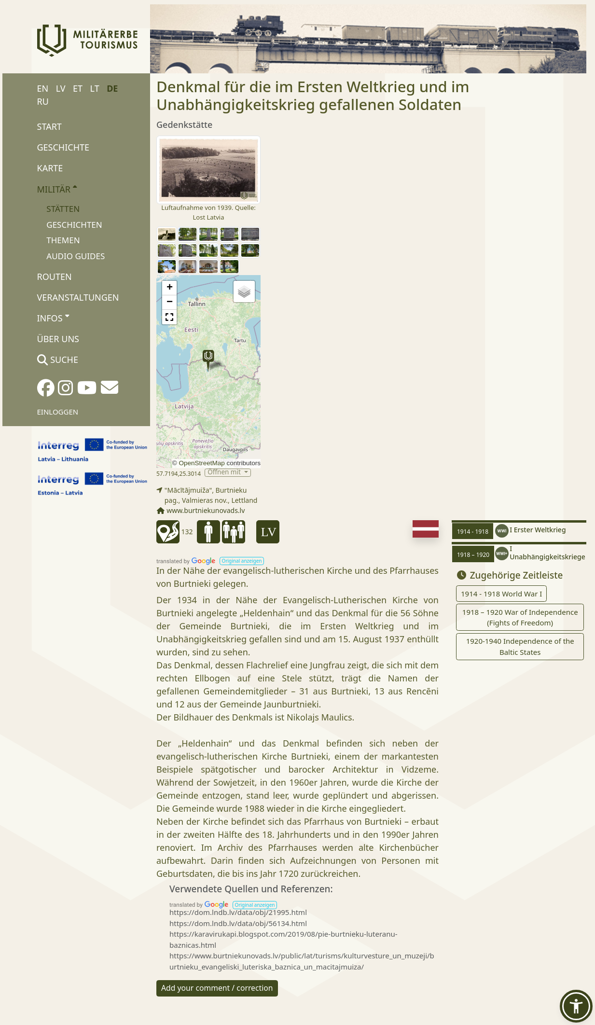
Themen (63, 240)
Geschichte (63, 147)
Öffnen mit (225, 473)
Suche (57, 359)
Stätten (63, 208)
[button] (208, 361)
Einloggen (58, 411)
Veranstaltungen (78, 297)
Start (49, 126)
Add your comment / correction (217, 988)
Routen (54, 276)
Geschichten (74, 224)
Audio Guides (75, 256)
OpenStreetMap (201, 463)
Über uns (58, 339)
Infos (53, 317)
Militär (57, 188)
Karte (50, 168)
